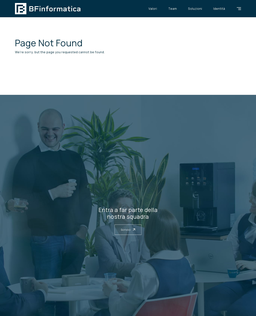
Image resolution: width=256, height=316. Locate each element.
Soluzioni (195, 9)
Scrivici (128, 229)
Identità (219, 9)
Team (172, 9)
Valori (152, 9)
